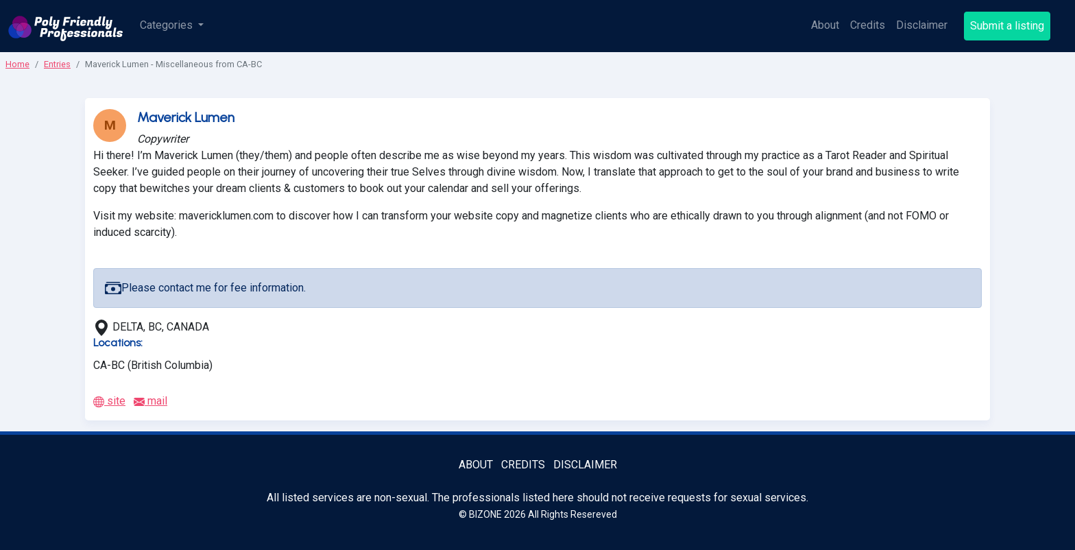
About (825, 25)
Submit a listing (1007, 25)
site (109, 400)
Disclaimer (921, 25)
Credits (867, 25)
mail (150, 400)
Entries (57, 64)
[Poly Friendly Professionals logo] (65, 26)
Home (17, 64)
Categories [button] (167, 25)
